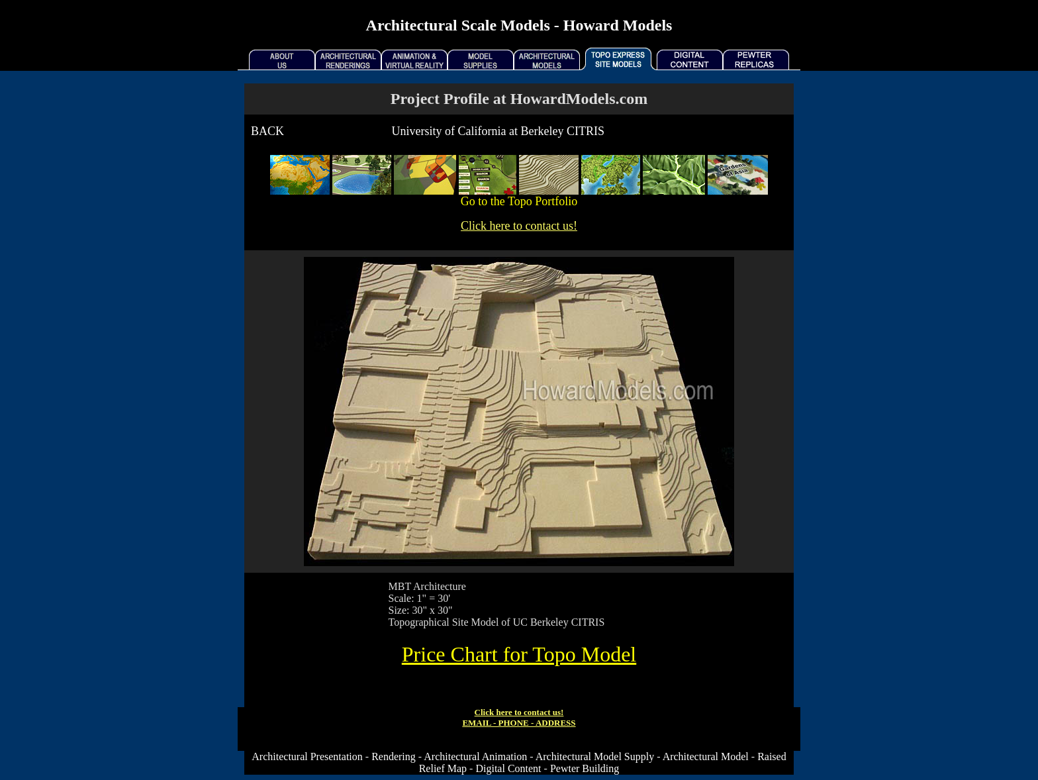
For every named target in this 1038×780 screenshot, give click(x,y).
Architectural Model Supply (595, 756)
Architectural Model (706, 756)
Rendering (393, 756)
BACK (267, 131)
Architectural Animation (475, 756)
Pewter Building (584, 768)
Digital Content (508, 768)
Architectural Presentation (307, 756)
